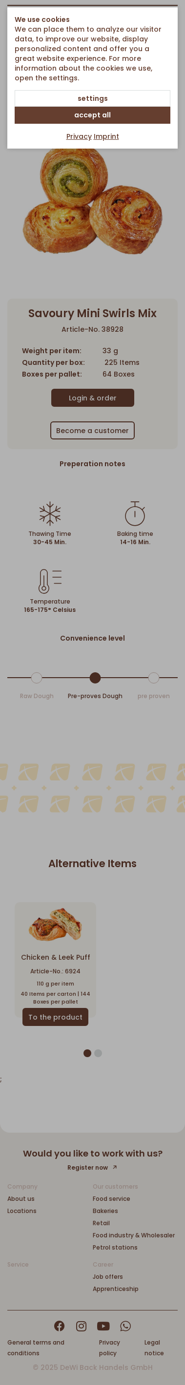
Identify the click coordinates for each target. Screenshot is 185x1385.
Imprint (106, 136)
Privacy (79, 136)
